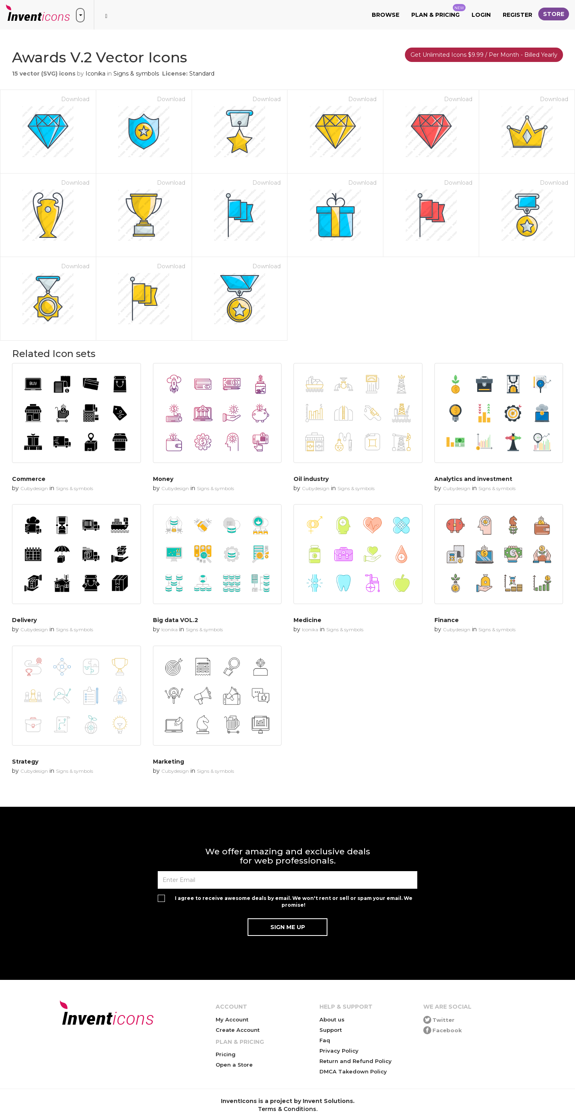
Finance (446, 620)
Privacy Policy (339, 1050)
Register (517, 14)
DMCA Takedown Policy (353, 1071)
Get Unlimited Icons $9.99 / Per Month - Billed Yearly (483, 54)
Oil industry (311, 479)
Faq (324, 1040)
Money (163, 479)
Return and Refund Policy (355, 1061)
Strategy (25, 761)
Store (553, 14)
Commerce (29, 479)
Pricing (226, 1054)
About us (332, 1019)
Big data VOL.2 (175, 620)
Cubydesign (34, 488)
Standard (201, 73)
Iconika (95, 73)
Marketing (168, 761)
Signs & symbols (136, 73)
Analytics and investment (473, 479)
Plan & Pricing (438, 11)
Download (75, 99)
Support (330, 1030)
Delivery (24, 620)
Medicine (307, 620)
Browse (385, 14)
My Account (232, 1019)
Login (481, 14)
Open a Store (234, 1064)
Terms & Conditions (287, 1109)
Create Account (238, 1030)
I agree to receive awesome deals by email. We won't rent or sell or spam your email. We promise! (293, 901)
